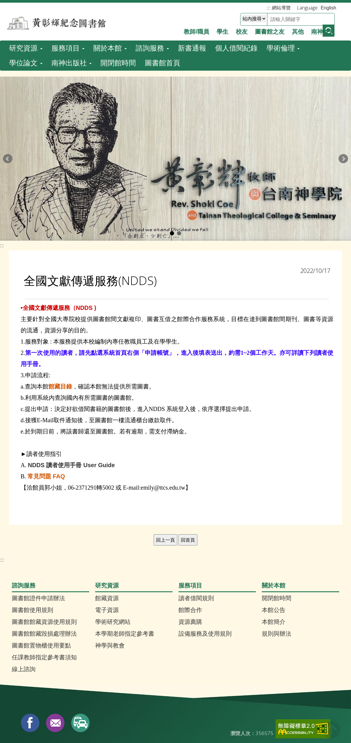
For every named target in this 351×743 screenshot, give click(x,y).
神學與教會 (110, 607)
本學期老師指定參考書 (124, 595)
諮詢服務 (152, 8)
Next (343, 120)
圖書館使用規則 (32, 572)
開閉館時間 (118, 22)
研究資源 (26, 8)
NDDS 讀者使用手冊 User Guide (71, 427)
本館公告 (273, 572)
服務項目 (68, 8)
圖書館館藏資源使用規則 (44, 583)
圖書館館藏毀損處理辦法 (44, 595)
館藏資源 (107, 560)
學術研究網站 (113, 583)
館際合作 (190, 572)
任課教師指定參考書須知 (44, 619)
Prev (7, 120)
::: (2, 207)
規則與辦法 (276, 595)
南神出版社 (71, 22)
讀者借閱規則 (196, 560)
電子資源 (107, 572)
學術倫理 (283, 8)
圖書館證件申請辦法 (38, 560)
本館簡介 (273, 583)
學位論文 (26, 22)
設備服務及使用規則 (205, 595)
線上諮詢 (23, 631)
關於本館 (110, 8)
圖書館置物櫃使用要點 (41, 607)
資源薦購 (190, 583)
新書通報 (192, 8)
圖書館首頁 (162, 22)
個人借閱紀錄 (236, 8)
